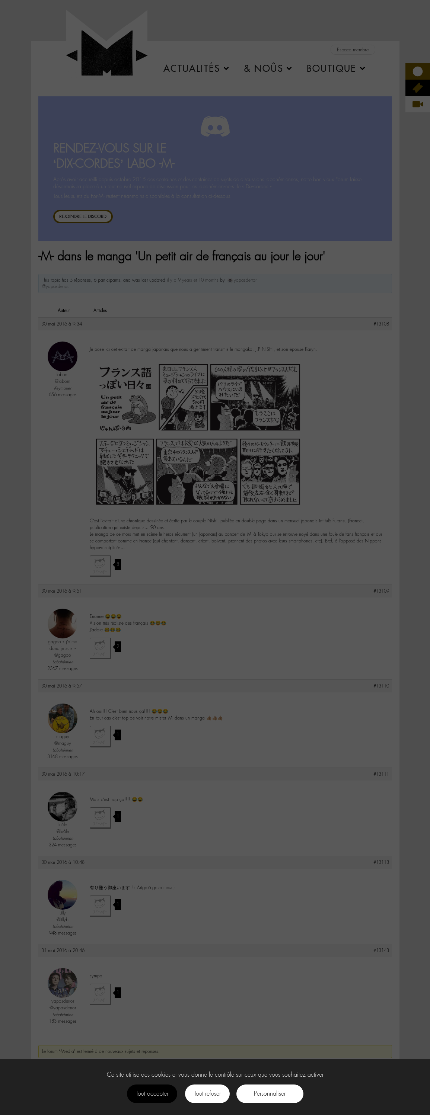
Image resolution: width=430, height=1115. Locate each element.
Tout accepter (152, 1094)
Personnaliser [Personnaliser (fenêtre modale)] (270, 1094)
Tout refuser (207, 1094)
